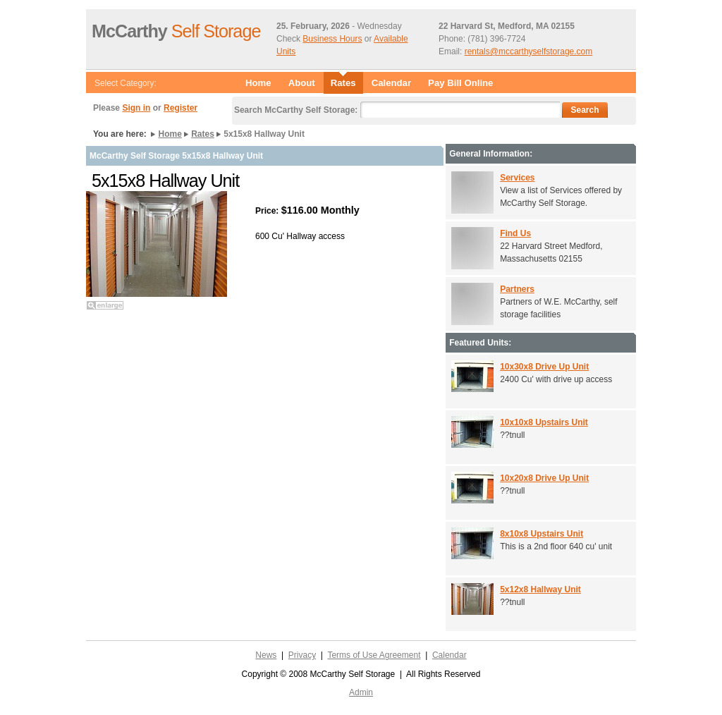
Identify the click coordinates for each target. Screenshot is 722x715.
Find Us (515, 233)
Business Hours (332, 39)
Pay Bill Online (460, 83)
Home (258, 83)
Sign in (136, 108)
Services (517, 178)
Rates (202, 134)
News (265, 655)
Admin (361, 692)
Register (180, 108)
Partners (517, 289)
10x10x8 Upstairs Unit (544, 422)
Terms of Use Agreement (373, 655)
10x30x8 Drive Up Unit (544, 367)
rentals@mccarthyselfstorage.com (529, 51)
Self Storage (176, 31)
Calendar (391, 83)
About (301, 83)
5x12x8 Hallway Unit (540, 589)
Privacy (302, 655)
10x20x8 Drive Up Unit (544, 478)
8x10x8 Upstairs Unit (541, 534)
